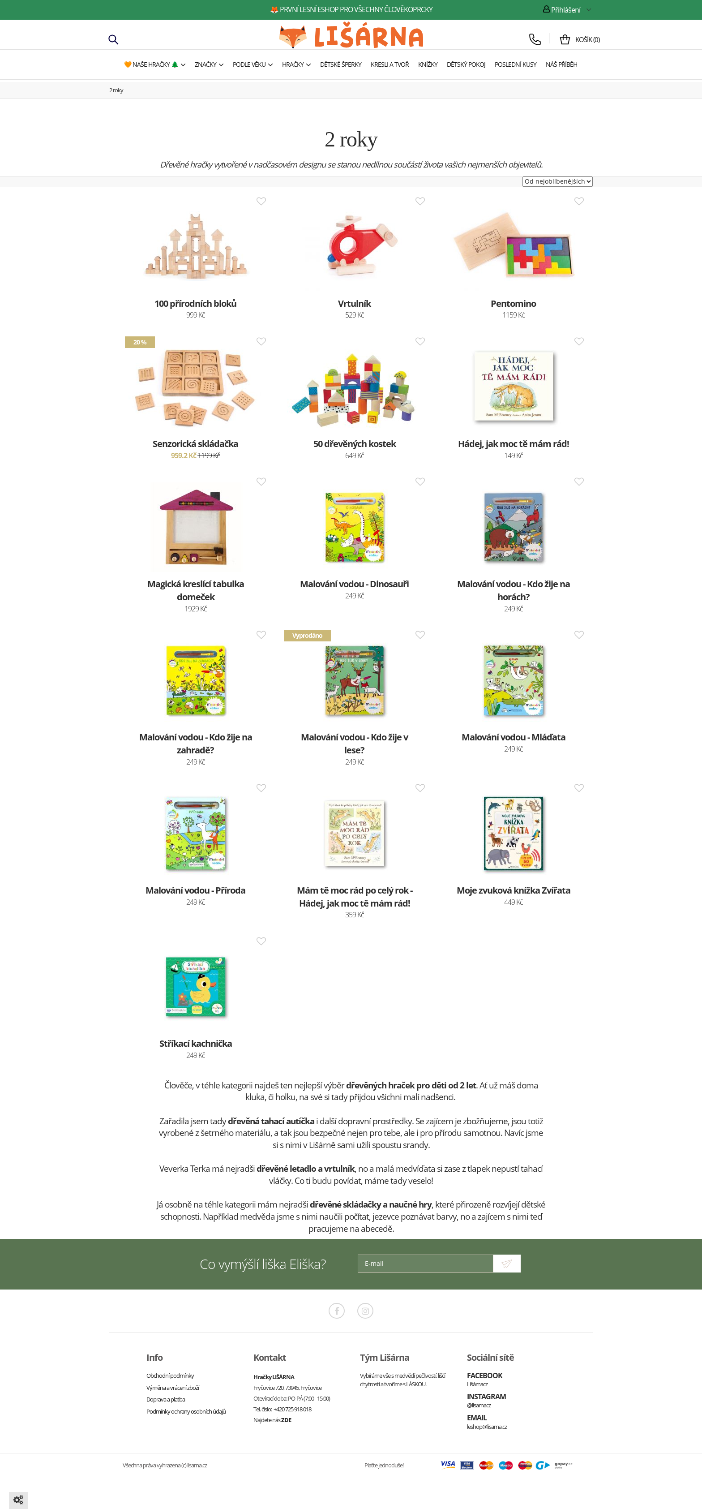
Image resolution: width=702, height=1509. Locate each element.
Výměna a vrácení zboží (172, 1388)
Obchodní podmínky (170, 1375)
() (581, 39)
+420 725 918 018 (292, 1409)
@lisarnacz (479, 1405)
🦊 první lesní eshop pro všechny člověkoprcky (351, 9)
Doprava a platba (165, 1399)
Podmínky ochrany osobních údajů (186, 1411)
